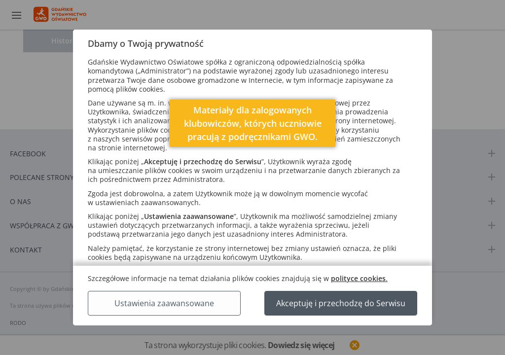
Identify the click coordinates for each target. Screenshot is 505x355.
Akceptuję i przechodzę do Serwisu (340, 303)
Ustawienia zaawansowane (164, 303)
